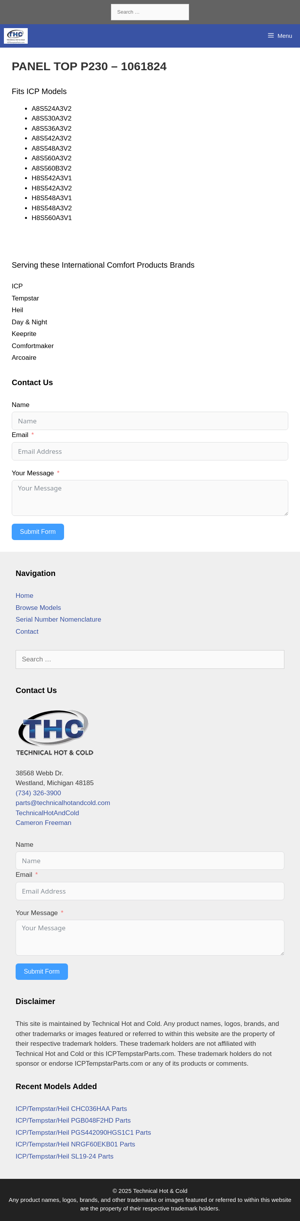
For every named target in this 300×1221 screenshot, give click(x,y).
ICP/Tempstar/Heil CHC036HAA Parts (71, 1109)
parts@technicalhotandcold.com (63, 803)
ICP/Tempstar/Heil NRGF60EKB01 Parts (75, 1144)
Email (20, 435)
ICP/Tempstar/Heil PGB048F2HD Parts (73, 1120)
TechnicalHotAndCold (47, 813)
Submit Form (38, 531)
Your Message (33, 473)
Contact (27, 631)
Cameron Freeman (43, 822)
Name (20, 405)
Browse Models (38, 607)
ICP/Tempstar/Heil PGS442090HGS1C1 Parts (83, 1132)
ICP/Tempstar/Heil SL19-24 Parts (64, 1156)
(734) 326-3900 (38, 793)
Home (24, 595)
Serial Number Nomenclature (58, 619)
